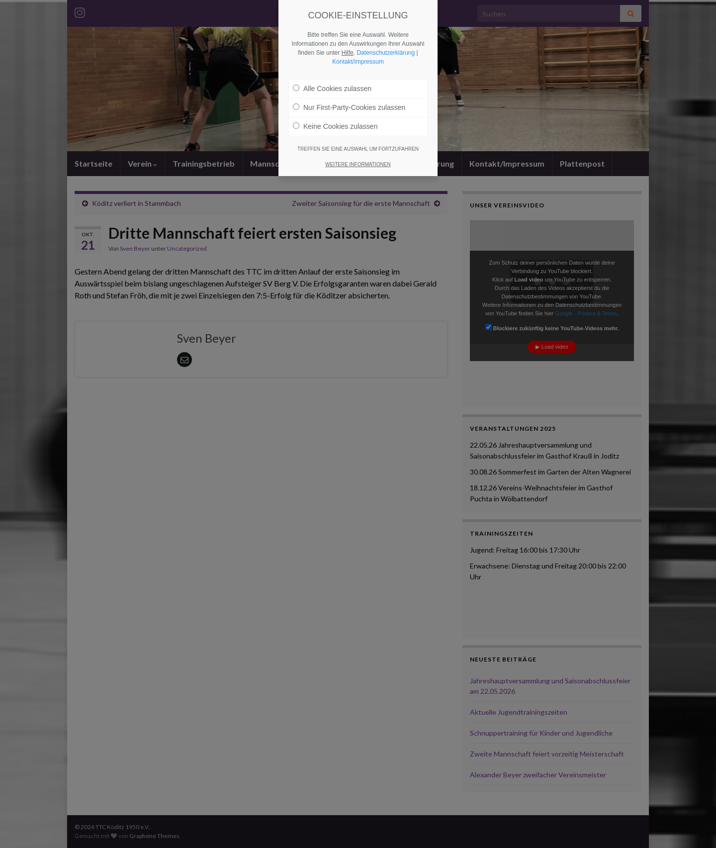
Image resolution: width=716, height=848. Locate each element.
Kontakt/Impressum (357, 61)
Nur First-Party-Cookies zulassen (349, 107)
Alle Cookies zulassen (332, 89)
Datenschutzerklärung (386, 52)
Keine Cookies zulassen (335, 126)
